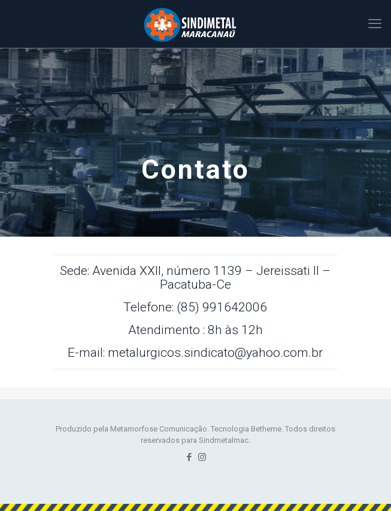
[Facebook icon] (189, 457)
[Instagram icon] (202, 457)
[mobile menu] (375, 24)
